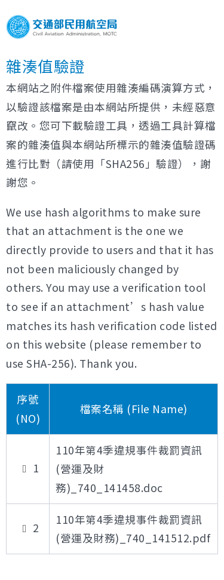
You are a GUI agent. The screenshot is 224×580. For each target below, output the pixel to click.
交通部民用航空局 (61, 27)
